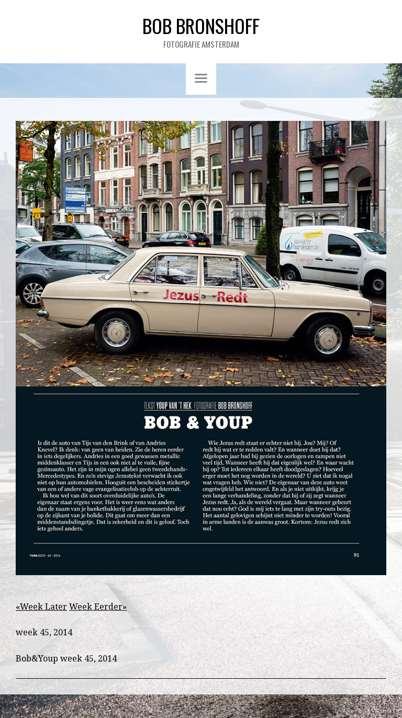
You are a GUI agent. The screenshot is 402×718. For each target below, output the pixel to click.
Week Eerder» (98, 607)
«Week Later (41, 607)
